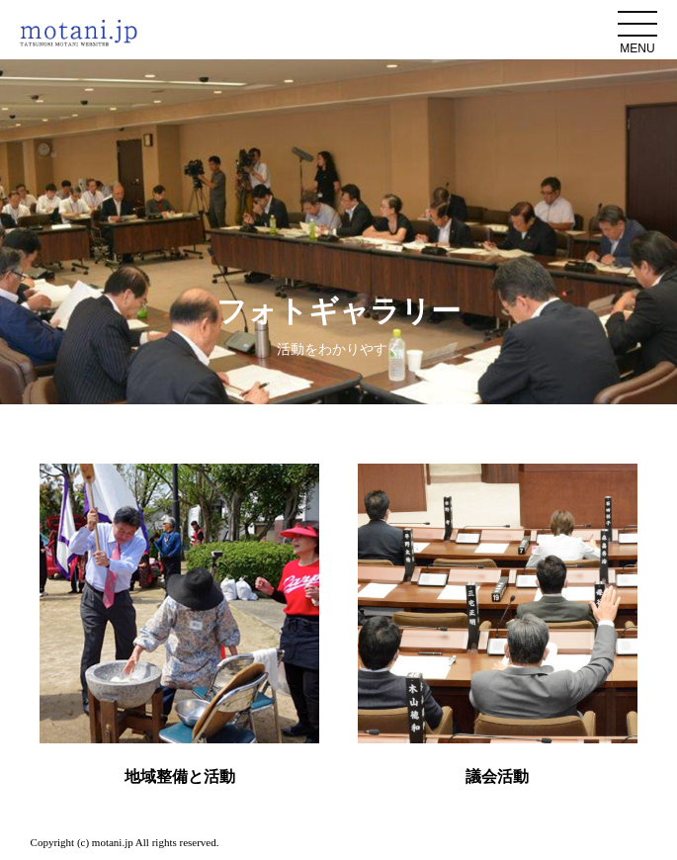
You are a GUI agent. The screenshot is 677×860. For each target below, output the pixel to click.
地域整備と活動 (180, 776)
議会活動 (497, 776)
